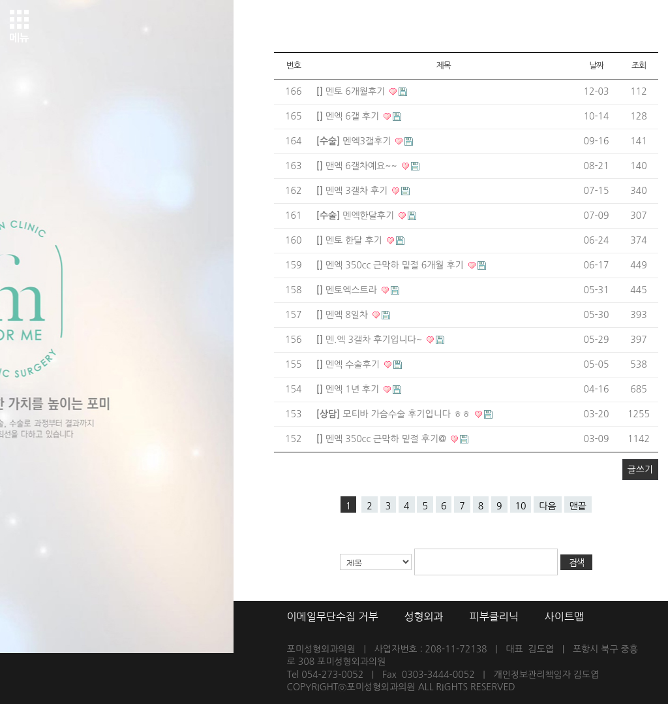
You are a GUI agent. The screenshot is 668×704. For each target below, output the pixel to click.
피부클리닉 (494, 616)
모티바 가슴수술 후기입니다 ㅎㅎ (394, 414)
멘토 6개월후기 (351, 91)
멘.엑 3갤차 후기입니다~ (370, 339)
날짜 (596, 65)
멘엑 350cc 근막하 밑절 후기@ (382, 438)
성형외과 (423, 616)
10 (520, 506)
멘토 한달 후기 (350, 240)
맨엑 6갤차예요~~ (358, 165)
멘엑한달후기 (356, 215)
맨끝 (577, 506)
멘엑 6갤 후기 (349, 116)
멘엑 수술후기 (349, 364)
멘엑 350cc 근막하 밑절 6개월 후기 (391, 265)
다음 (547, 506)
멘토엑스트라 (348, 290)
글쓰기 (640, 469)
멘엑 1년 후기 (349, 389)
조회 (638, 65)
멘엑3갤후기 (355, 141)
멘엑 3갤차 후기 (353, 190)
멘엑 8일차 (343, 314)
